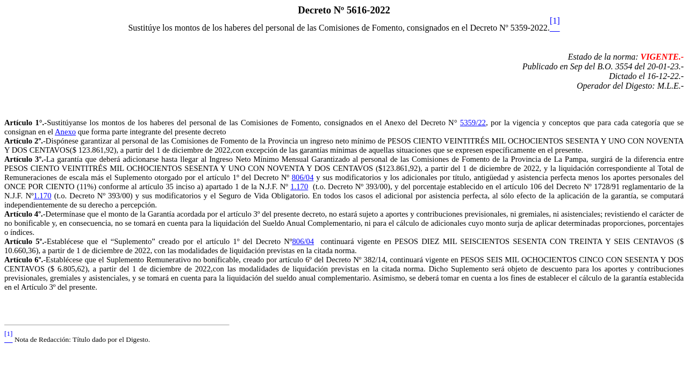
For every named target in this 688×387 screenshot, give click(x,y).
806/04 (303, 177)
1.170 (299, 186)
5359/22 (473, 122)
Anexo (65, 131)
